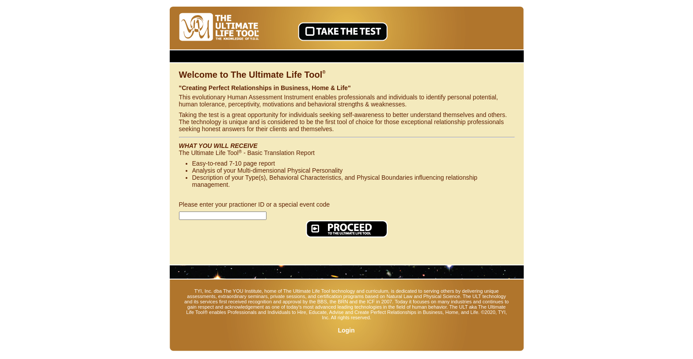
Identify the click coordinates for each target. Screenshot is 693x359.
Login (346, 330)
